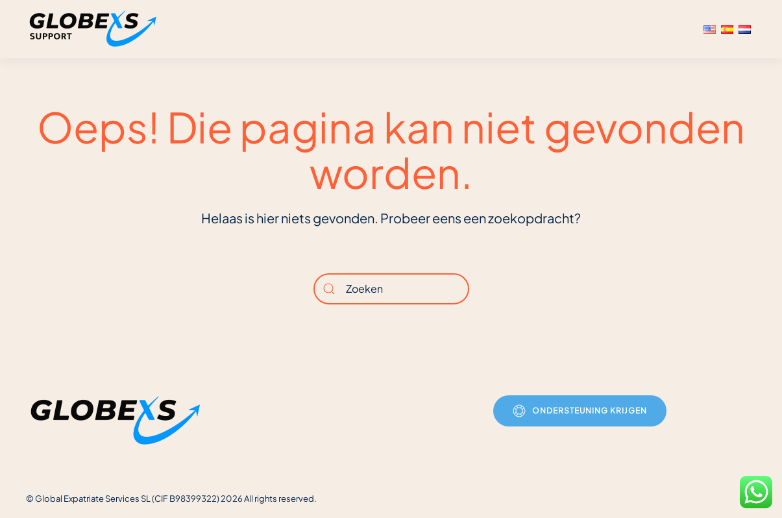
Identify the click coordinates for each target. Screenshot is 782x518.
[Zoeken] (391, 288)
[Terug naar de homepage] (95, 29)
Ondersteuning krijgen (580, 410)
